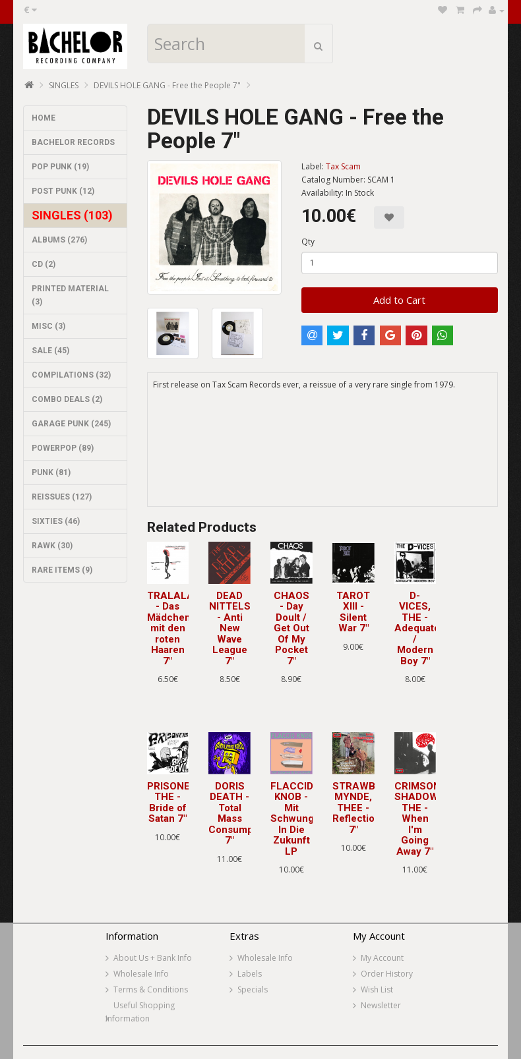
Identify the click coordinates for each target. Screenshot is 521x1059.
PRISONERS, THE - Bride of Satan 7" (176, 802)
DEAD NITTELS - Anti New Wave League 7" (230, 628)
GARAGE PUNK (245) (71, 423)
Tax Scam (343, 166)
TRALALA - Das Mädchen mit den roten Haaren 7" (170, 628)
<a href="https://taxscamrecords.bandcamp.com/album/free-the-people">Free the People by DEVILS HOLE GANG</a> (323, 457)
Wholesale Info (141, 973)
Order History (387, 973)
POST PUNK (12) (63, 191)
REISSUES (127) (62, 496)
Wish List (377, 989)
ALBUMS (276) (59, 239)
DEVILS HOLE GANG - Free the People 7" (167, 85)
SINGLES (63, 85)
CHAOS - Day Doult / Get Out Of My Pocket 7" (291, 628)
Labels (249, 973)
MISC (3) (48, 326)
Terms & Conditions (150, 989)
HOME (43, 118)
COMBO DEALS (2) (67, 399)
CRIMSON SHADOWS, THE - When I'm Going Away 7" (421, 818)
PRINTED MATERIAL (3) (70, 295)
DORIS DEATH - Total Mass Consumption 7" (239, 813)
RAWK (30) (52, 545)
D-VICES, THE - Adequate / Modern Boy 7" (417, 628)
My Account (382, 957)
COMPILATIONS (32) (71, 375)
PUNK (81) (51, 472)
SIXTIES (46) (56, 521)
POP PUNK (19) (60, 166)
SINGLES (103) (72, 215)
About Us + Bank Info (152, 957)
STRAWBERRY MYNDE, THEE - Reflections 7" (366, 808)
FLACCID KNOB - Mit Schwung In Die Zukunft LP (292, 818)
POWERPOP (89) (63, 448)
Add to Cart (399, 299)
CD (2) (43, 264)
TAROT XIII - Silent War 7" (353, 612)
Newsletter (381, 1005)
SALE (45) (50, 350)
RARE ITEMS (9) (62, 570)
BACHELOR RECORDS (73, 142)
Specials (252, 989)
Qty (308, 241)
